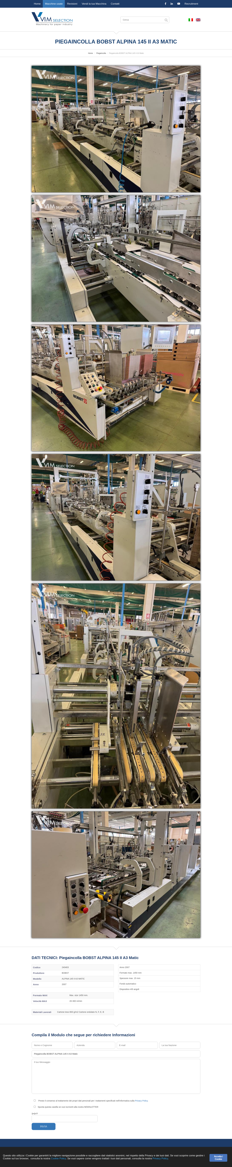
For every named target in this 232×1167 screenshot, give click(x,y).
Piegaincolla (101, 53)
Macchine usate (54, 3)
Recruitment (191, 3)
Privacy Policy (141, 1101)
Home (37, 3)
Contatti (115, 3)
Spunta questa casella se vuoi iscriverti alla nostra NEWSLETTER (66, 1107)
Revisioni (72, 3)
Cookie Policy (58, 1158)
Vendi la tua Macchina (94, 3)
